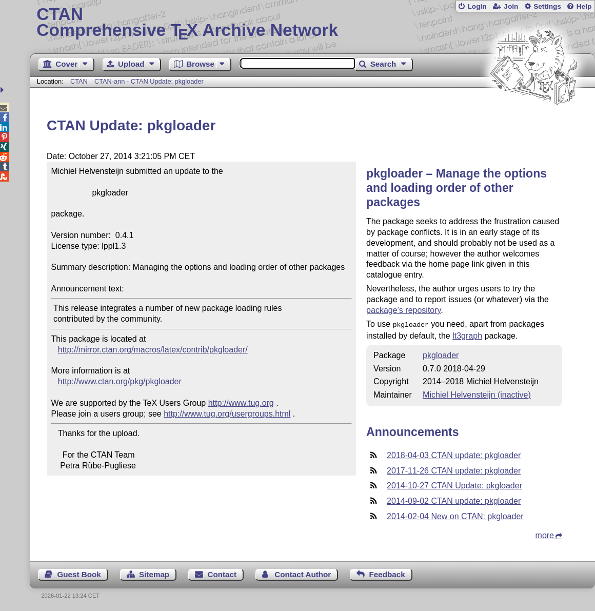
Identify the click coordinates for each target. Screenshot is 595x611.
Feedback (387, 573)
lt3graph (467, 334)
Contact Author (302, 573)
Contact (221, 573)
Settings (547, 6)
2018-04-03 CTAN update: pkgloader (454, 454)
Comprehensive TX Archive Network (312, 23)
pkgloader (441, 354)
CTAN (79, 81)
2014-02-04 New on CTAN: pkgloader (455, 515)
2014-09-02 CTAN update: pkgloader (454, 500)
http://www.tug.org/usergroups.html (227, 413)
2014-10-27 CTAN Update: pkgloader (454, 484)
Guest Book (79, 573)
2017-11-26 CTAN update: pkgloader (454, 469)
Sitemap (154, 573)
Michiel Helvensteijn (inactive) (477, 393)
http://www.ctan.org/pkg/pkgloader (120, 381)
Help (584, 6)
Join (511, 6)
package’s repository (403, 310)
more (545, 534)
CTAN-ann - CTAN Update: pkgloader (149, 81)
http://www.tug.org (241, 403)
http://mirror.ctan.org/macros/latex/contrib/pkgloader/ (153, 349)
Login (476, 6)
